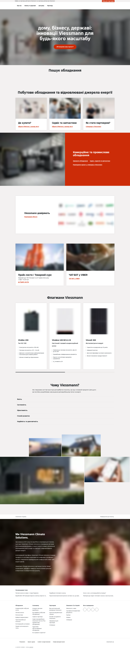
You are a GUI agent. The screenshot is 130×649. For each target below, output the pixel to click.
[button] (107, 516)
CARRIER (31, 647)
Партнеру (50, 5)
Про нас (19, 5)
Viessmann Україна (21, 516)
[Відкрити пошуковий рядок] (113, 5)
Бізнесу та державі (30, 5)
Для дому (41, 5)
